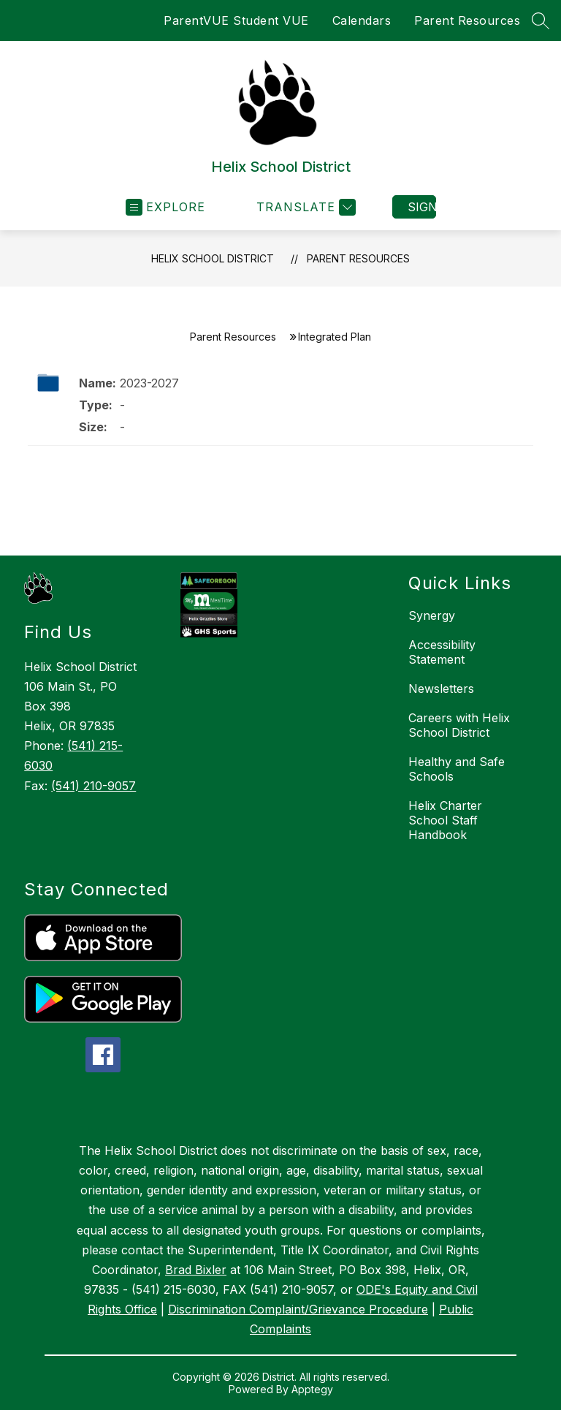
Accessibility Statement (442, 652)
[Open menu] (165, 207)
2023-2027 (149, 383)
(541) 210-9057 (93, 785)
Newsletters (441, 688)
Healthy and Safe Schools (456, 769)
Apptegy (312, 1389)
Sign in (422, 207)
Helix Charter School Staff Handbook (445, 820)
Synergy (431, 615)
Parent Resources (467, 20)
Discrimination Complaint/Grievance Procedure (298, 1309)
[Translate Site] (304, 207)
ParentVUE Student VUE (236, 20)
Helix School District (212, 258)
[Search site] (540, 20)
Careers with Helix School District (459, 725)
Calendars (362, 20)
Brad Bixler (195, 1269)
